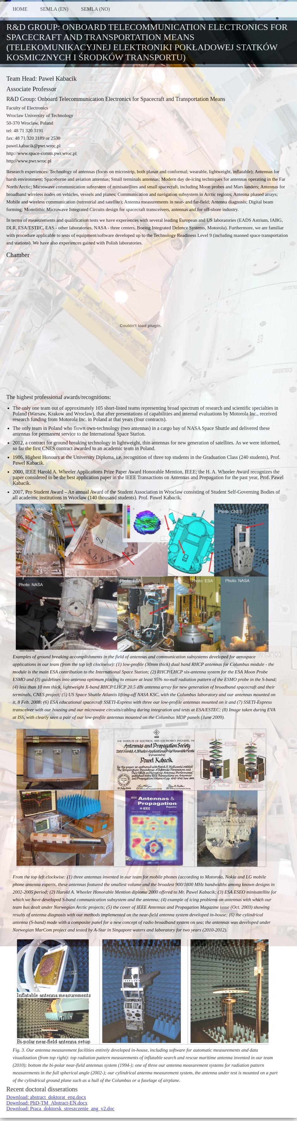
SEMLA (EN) (54, 9)
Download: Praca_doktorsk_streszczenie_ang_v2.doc (60, 1108)
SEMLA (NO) (95, 9)
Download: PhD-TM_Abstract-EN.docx (47, 1103)
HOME (20, 9)
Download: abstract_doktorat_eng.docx (46, 1097)
